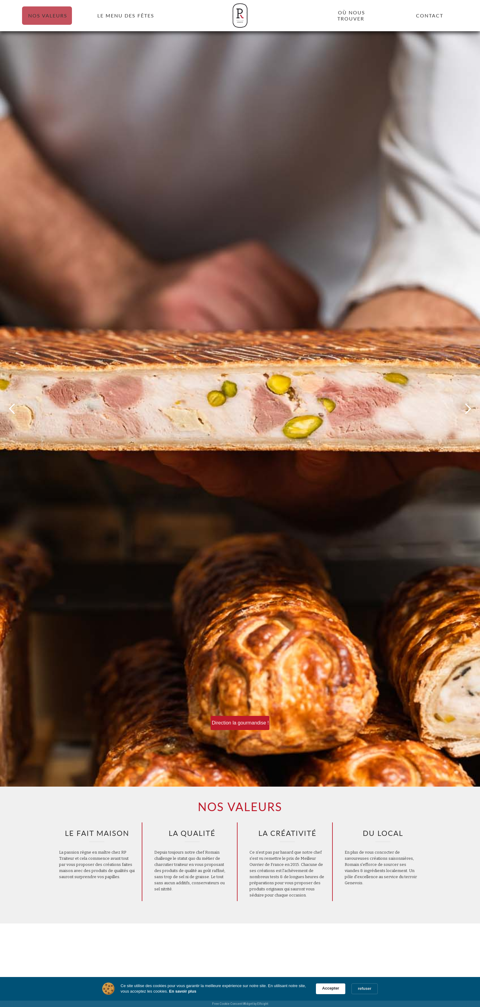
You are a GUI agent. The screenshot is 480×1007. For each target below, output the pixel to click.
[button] (12, 409)
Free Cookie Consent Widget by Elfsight (240, 1003)
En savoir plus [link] (182, 991)
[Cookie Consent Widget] (240, 992)
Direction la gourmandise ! (240, 722)
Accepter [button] (330, 988)
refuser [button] (364, 988)
